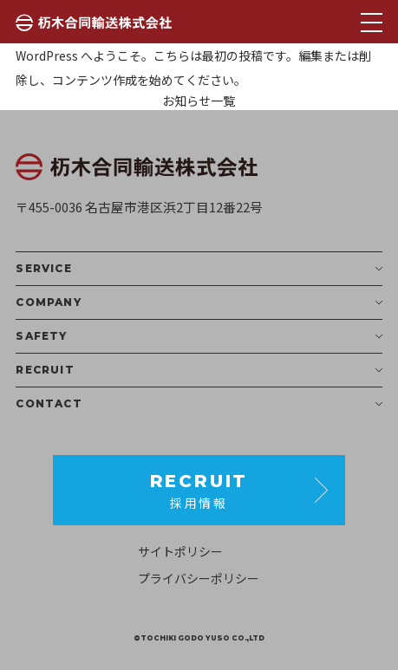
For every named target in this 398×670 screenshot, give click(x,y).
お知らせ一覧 (198, 100)
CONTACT (199, 404)
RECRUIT (199, 370)
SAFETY (199, 336)
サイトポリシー (180, 551)
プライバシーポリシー (198, 578)
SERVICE (199, 268)
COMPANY (199, 302)
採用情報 (199, 489)
